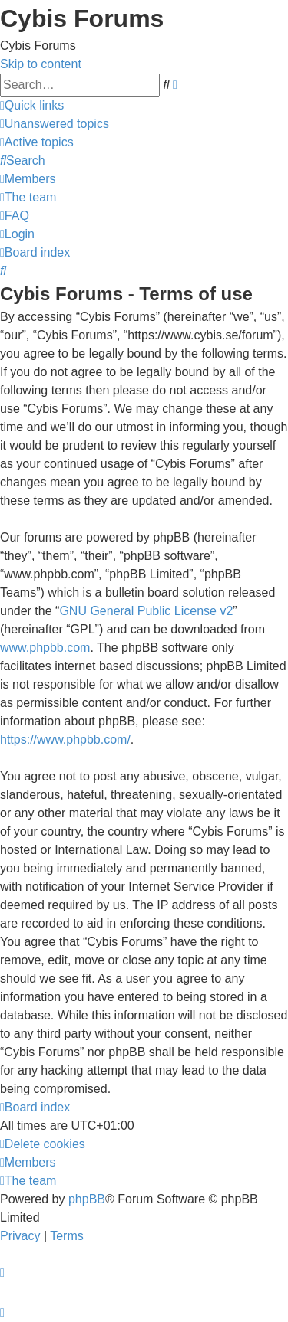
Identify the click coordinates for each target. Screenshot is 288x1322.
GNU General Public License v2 (146, 610)
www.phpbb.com (45, 647)
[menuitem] (54, 123)
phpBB (86, 1199)
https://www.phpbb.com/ (65, 739)
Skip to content (40, 63)
